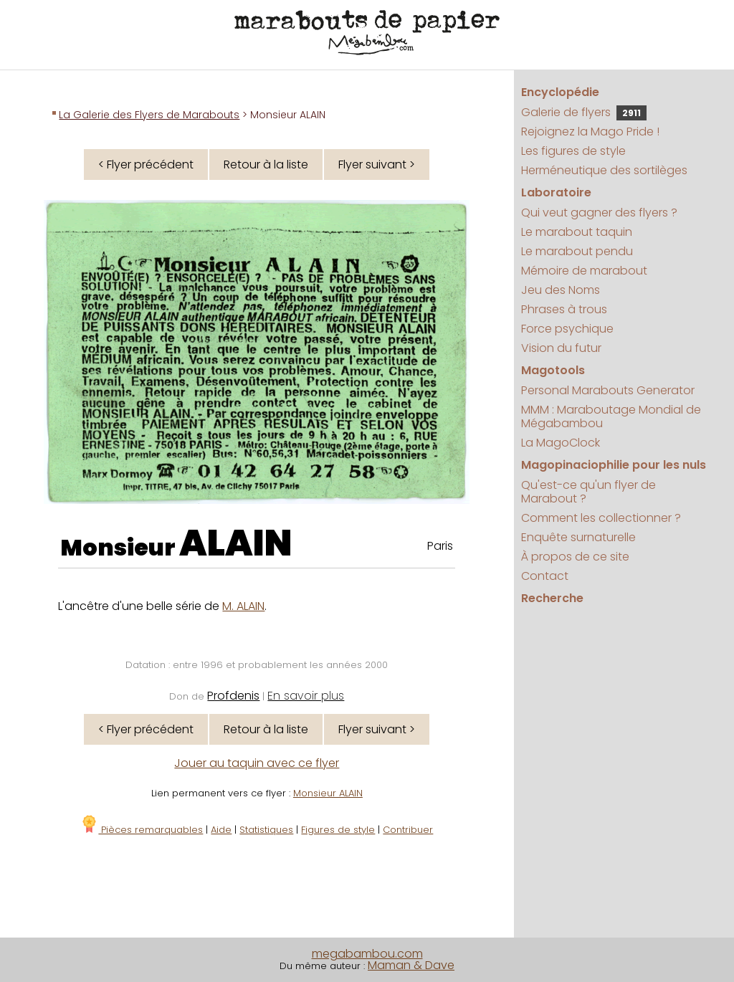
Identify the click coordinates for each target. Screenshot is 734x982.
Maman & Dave (411, 965)
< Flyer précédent (146, 164)
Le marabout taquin (576, 232)
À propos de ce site (575, 556)
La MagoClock (560, 442)
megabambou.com (367, 953)
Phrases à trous (564, 309)
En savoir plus (305, 695)
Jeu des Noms (560, 290)
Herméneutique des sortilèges (604, 170)
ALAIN (235, 543)
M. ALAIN (243, 606)
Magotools (553, 370)
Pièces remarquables (141, 829)
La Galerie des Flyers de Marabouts (149, 115)
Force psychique (567, 328)
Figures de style (338, 829)
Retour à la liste (266, 164)
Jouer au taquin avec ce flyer (256, 763)
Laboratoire (556, 192)
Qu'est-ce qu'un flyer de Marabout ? (588, 492)
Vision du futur (561, 348)
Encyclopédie (560, 92)
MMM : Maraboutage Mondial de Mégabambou (611, 416)
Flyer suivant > (376, 164)
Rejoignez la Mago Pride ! (590, 131)
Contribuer (408, 829)
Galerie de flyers (584, 112)
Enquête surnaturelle (578, 537)
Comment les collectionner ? (601, 518)
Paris (440, 546)
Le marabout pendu (577, 251)
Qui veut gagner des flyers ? (599, 212)
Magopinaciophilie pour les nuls (613, 465)
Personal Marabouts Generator (608, 390)
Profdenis (233, 695)
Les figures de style (573, 151)
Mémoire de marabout (584, 270)
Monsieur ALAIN (328, 793)
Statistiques (266, 829)
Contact (544, 576)
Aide (221, 829)
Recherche (552, 598)
